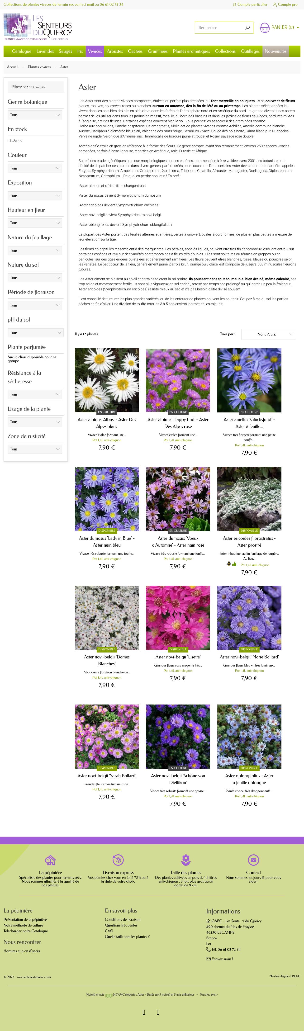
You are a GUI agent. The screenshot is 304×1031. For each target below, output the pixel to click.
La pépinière (50, 872)
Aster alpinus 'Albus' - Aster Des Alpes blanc (107, 423)
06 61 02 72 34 (112, 4)
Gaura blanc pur (258, 131)
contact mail (84, 4)
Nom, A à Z (275, 333)
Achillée (235, 126)
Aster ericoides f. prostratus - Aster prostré (249, 541)
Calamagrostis (157, 126)
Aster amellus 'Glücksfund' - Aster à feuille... (249, 423)
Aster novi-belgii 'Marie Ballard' (249, 657)
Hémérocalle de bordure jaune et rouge (173, 136)
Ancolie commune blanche (264, 126)
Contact (253, 872)
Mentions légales (280, 976)
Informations (223, 911)
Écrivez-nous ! (222, 959)
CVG (109, 931)
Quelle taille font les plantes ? (127, 937)
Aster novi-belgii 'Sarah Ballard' (106, 775)
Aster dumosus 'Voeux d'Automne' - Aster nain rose (178, 541)
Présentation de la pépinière (25, 919)
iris (139, 136)
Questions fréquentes (121, 925)
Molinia (176, 126)
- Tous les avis (152, 995)
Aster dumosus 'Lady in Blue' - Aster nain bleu (107, 541)
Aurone (84, 131)
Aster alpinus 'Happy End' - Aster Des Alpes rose (178, 423)
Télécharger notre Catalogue (26, 931)
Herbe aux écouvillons (96, 126)
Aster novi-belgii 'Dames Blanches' (106, 660)
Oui (17, 140)
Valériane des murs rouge (162, 131)
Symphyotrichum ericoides (125, 289)
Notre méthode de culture (23, 925)
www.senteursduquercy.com (34, 977)
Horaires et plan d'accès (22, 951)
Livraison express (118, 872)
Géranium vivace (197, 131)
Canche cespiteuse (130, 126)
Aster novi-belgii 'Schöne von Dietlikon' (178, 779)
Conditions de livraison (123, 919)
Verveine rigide (90, 136)
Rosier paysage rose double (231, 136)
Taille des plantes (186, 872)
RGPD (296, 976)
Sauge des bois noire (227, 131)
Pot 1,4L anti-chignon (106, 440)
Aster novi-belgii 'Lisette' (178, 657)
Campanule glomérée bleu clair (115, 131)
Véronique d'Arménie (119, 136)
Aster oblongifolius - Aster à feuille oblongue (249, 779)
